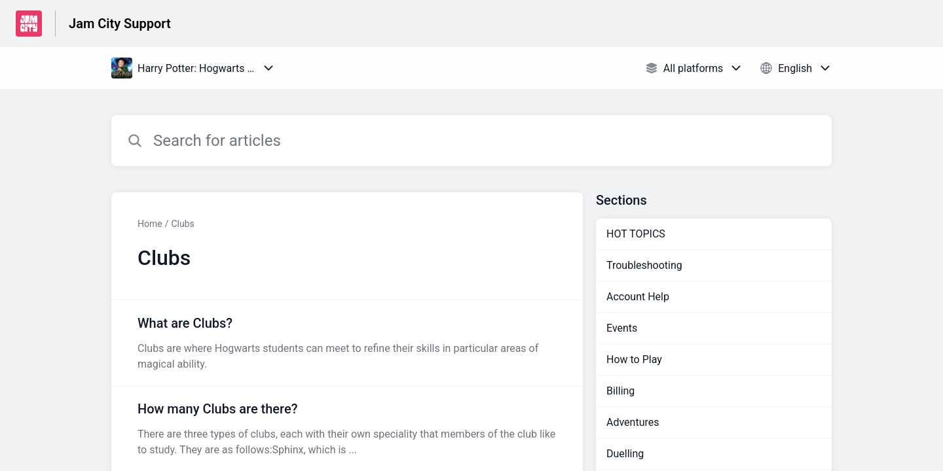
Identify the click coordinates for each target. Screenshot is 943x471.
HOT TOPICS (635, 234)
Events (621, 328)
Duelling (625, 453)
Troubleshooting (644, 265)
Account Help (637, 296)
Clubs (182, 223)
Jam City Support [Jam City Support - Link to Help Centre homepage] (120, 23)
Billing (620, 391)
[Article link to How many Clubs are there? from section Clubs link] (347, 428)
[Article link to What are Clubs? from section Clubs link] (347, 342)
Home (150, 223)
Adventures (632, 422)
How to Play (634, 359)
